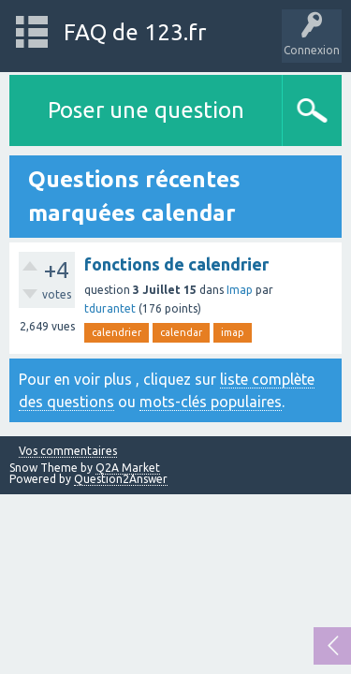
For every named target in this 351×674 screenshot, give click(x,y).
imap (232, 332)
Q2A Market (127, 468)
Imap (240, 290)
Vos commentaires (68, 451)
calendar (181, 332)
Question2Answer (121, 479)
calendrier (116, 332)
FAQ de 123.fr (135, 32)
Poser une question (146, 110)
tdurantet (110, 308)
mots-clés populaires (210, 401)
